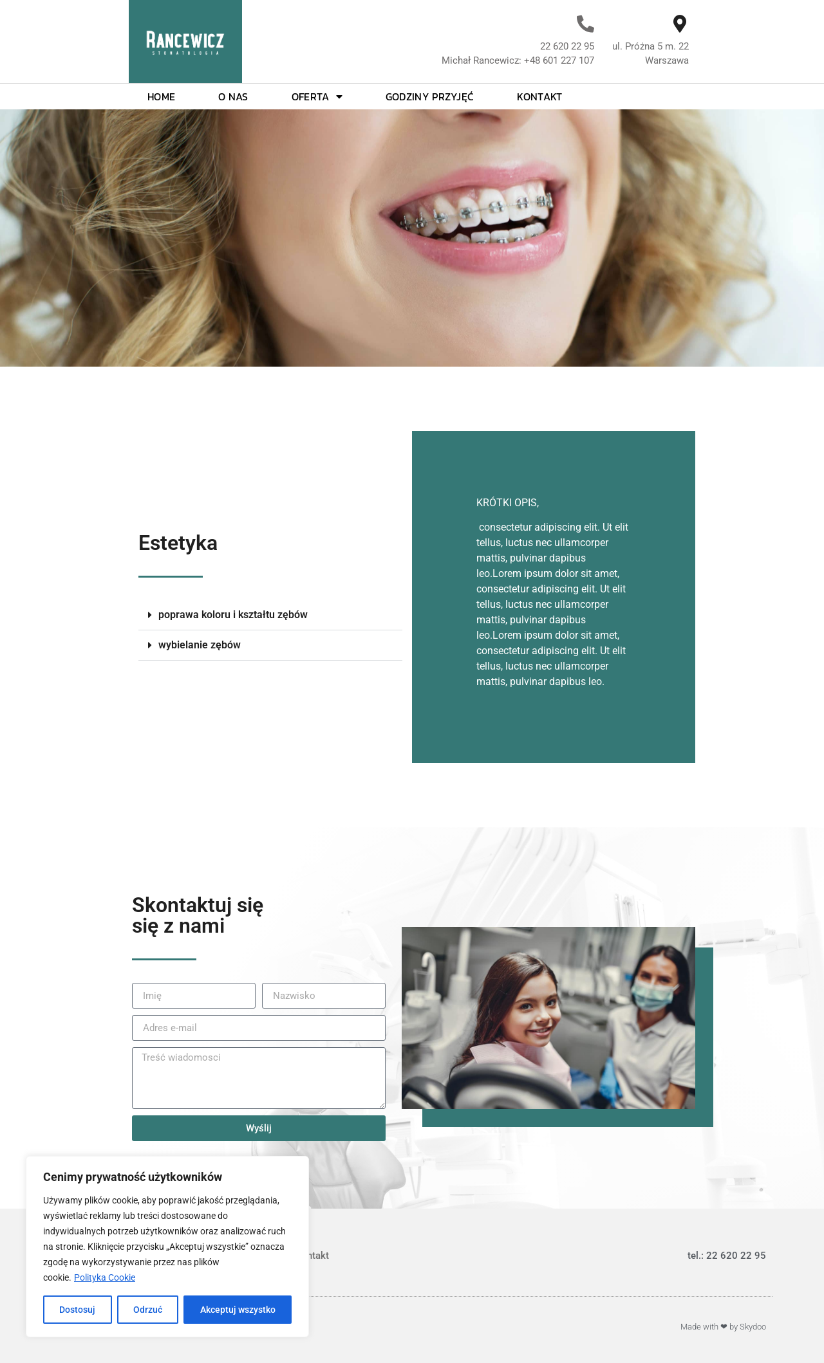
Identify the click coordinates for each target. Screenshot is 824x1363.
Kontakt (539, 96)
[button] (270, 615)
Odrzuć (147, 1309)
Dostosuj (77, 1309)
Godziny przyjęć (430, 96)
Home (161, 96)
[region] (167, 1246)
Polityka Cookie (104, 1277)
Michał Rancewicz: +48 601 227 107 (518, 60)
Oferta (317, 96)
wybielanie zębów (199, 645)
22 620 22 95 (567, 46)
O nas (233, 96)
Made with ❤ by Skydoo (723, 1326)
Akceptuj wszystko (238, 1309)
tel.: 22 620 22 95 (727, 1255)
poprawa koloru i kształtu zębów (233, 614)
